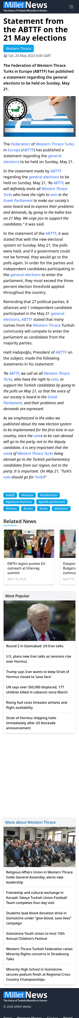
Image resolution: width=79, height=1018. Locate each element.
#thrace (11, 508)
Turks (69, 143)
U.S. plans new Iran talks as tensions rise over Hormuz (38, 659)
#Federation (48, 495)
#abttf (10, 495)
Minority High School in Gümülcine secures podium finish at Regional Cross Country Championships (38, 974)
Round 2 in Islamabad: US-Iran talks (34, 646)
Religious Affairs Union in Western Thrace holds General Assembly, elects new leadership (39, 877)
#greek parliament (52, 502)
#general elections (19, 502)
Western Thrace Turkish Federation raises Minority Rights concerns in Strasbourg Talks (39, 954)
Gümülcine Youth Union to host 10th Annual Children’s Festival (35, 936)
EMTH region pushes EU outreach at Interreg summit (26, 568)
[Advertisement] (39, 774)
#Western (61, 508)
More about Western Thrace (30, 822)
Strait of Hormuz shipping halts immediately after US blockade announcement (31, 723)
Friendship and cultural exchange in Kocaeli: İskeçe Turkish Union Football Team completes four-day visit (36, 897)
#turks (28, 508)
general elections (44, 176)
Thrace (58, 143)
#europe (27, 495)
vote (53, 194)
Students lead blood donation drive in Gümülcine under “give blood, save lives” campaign (38, 918)
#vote (44, 508)
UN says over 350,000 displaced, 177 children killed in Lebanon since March (37, 689)
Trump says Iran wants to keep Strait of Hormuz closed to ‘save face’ (37, 674)
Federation (20, 143)
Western (43, 143)
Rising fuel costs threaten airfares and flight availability (36, 705)
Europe (14, 149)
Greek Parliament (18, 200)
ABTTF (28, 149)
